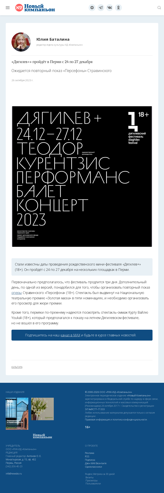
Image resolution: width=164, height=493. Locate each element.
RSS (87, 456)
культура (16, 367)
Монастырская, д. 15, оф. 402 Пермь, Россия (21, 461)
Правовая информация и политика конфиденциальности (116, 419)
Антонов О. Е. (34, 456)
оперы (16, 292)
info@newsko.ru (14, 473)
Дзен (87, 463)
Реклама (89, 453)
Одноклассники (93, 466)
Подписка (90, 459)
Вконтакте (101, 463)
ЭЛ (95, 409)
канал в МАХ (70, 335)
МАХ (93, 463)
